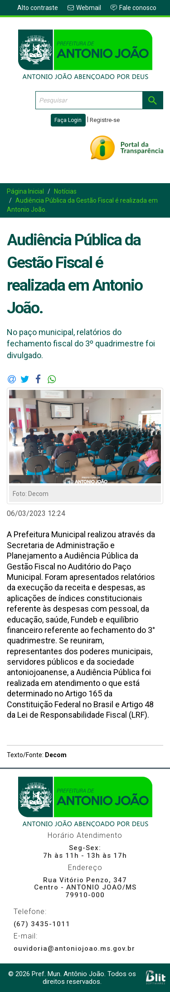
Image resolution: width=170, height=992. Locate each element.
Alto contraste (37, 7)
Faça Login (68, 120)
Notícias (65, 191)
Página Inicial (25, 191)
